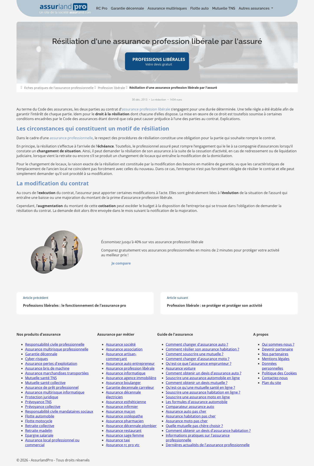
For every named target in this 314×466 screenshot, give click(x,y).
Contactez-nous (275, 377)
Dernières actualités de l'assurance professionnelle (208, 445)
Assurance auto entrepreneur (130, 363)
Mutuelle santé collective (45, 382)
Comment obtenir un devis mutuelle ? (196, 382)
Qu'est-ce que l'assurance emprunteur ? (198, 363)
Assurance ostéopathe (124, 416)
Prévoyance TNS (38, 401)
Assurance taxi (118, 440)
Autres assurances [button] (254, 8)
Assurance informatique (125, 373)
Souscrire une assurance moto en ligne (198, 397)
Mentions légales (275, 358)
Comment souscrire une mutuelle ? (194, 354)
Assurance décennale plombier (131, 425)
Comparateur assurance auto (190, 406)
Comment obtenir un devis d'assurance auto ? (203, 373)
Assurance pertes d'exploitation (51, 363)
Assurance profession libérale (130, 368)
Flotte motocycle (38, 421)
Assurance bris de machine (47, 368)
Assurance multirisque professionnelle (56, 349)
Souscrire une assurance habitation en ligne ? (203, 392)
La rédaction (159, 99)
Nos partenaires (275, 354)
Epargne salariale (39, 435)
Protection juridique (41, 397)
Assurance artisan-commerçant (121, 356)
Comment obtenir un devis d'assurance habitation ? (208, 430)
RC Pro (101, 8)
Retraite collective (39, 425)
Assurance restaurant (123, 430)
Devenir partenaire (277, 349)
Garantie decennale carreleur (130, 387)
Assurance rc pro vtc (123, 445)
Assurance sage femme (125, 435)
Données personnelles (272, 366)
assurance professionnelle (71, 138)
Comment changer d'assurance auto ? (197, 344)
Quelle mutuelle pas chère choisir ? (194, 425)
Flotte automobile (39, 416)
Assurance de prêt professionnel (52, 387)
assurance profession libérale (146, 109)
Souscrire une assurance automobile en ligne (203, 377)
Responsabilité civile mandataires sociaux (59, 411)
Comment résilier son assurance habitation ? (202, 349)
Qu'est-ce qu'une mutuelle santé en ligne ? (200, 387)
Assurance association (124, 349)
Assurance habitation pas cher (191, 416)
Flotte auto (199, 8)
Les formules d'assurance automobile (196, 401)
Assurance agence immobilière (131, 377)
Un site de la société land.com (65, 8)
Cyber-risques (36, 358)
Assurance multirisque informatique (54, 392)
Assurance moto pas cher (187, 421)
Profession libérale (111, 88)
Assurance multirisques (167, 8)
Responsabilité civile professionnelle (54, 344)
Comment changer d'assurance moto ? (197, 358)
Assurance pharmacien (125, 421)
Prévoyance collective (42, 406)
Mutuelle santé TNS (41, 377)
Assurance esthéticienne (126, 401)
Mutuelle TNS (223, 8)
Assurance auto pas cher (186, 411)
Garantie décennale (127, 8)
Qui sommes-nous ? (278, 344)
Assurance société (121, 344)
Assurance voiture (181, 368)
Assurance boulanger (123, 382)
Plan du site (271, 382)
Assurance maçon (120, 411)
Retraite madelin (38, 430)
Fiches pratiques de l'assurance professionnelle (59, 88)
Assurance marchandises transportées (57, 373)
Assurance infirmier (122, 406)
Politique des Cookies (279, 373)
